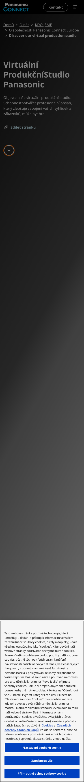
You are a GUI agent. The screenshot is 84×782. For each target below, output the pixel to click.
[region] (42, 701)
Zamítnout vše (42, 761)
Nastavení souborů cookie (42, 748)
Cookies (47, 725)
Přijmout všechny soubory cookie (42, 773)
